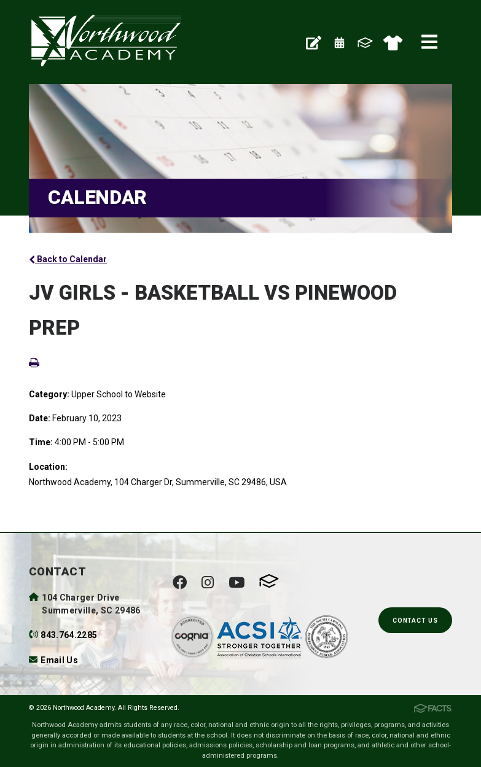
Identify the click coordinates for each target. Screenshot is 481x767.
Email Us (59, 660)
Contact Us (415, 620)
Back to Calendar (68, 259)
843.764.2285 (69, 635)
